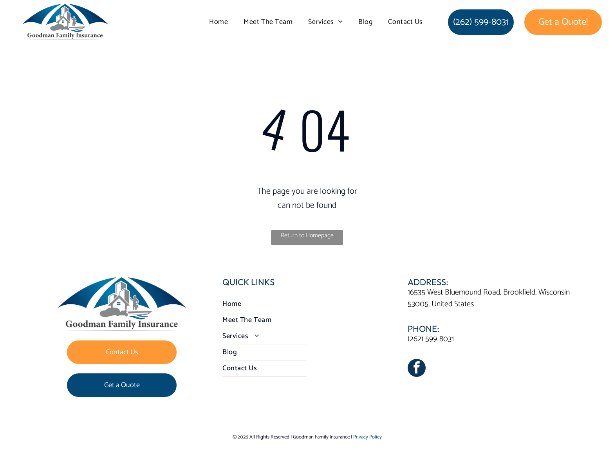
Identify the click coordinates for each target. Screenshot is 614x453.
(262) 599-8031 (431, 339)
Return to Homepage (307, 235)
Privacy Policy (367, 437)
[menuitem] (218, 22)
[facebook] (417, 369)
